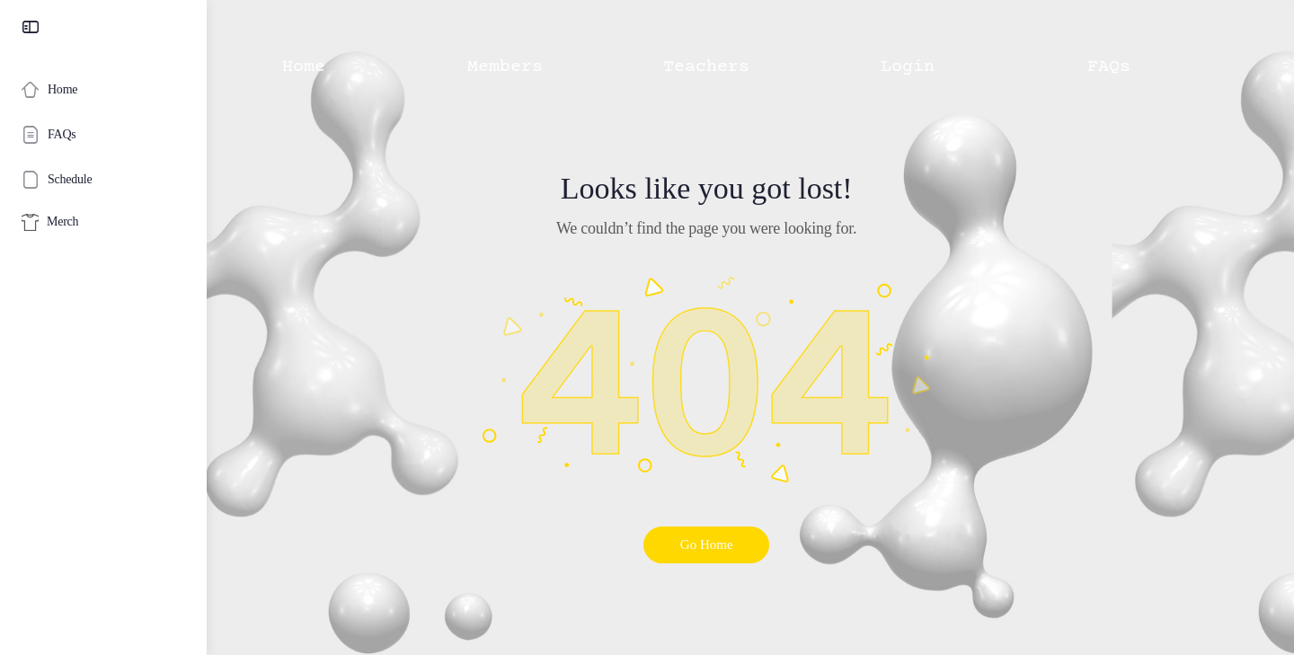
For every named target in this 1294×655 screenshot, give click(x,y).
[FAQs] (103, 134)
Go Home (750, 544)
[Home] (103, 89)
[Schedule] (103, 179)
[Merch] (103, 222)
